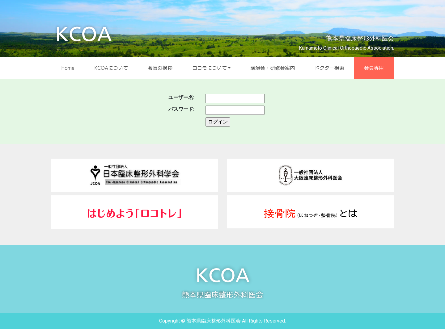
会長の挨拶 (160, 68)
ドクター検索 (329, 68)
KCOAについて (111, 68)
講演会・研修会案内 (272, 68)
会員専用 (374, 68)
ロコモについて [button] (209, 68)
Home (67, 68)
